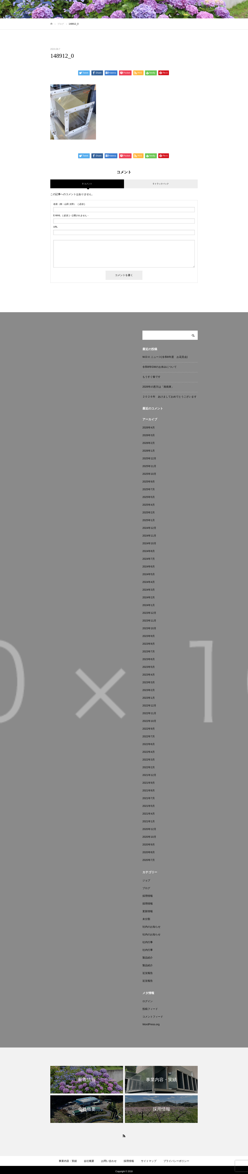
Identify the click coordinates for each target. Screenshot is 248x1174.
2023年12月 (149, 612)
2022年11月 (149, 713)
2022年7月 (148, 736)
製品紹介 (147, 957)
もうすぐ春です (151, 376)
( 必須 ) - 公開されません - (70, 215)
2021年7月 (148, 798)
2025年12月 (149, 458)
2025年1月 (148, 520)
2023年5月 (148, 666)
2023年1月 (148, 697)
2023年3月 (148, 682)
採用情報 (147, 895)
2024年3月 (148, 589)
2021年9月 (148, 782)
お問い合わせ (109, 1160)
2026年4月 (148, 427)
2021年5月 (148, 805)
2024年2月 (148, 597)
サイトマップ (148, 1160)
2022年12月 (149, 705)
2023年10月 (149, 628)
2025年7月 (148, 489)
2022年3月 (148, 759)
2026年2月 (148, 442)
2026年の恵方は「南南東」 (158, 386)
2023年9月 (148, 636)
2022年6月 (148, 744)
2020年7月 (148, 859)
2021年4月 (148, 813)
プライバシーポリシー (176, 1160)
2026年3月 (148, 435)
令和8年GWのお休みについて (159, 366)
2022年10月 (149, 720)
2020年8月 (148, 852)
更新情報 (147, 911)
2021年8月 (148, 790)
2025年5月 (148, 497)
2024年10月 (149, 543)
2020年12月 (149, 829)
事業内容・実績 (68, 1160)
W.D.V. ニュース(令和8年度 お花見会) (165, 356)
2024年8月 (148, 551)
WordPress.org (151, 1024)
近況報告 (147, 973)
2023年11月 (149, 620)
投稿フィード (150, 1008)
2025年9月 (148, 481)
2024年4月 (148, 581)
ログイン (147, 1001)
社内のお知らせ (151, 926)
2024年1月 (148, 605)
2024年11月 (149, 535)
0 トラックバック (161, 184)
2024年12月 (149, 527)
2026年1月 (148, 450)
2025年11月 (149, 466)
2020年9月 (148, 844)
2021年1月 (148, 821)
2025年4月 (148, 504)
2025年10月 (149, 473)
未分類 (146, 919)
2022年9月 (148, 728)
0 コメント (87, 184)
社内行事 (147, 942)
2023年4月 (148, 674)
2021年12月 (149, 775)
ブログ (146, 888)
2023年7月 (148, 651)
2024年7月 (148, 558)
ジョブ (146, 880)
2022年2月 (148, 767)
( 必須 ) (69, 204)
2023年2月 (148, 690)
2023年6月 (148, 659)
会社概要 (89, 1160)
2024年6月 (148, 566)
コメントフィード (152, 1016)
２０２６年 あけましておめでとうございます (169, 396)
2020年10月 (149, 836)
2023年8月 (148, 643)
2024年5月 (148, 574)
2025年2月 (148, 512)
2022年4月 (148, 751)
